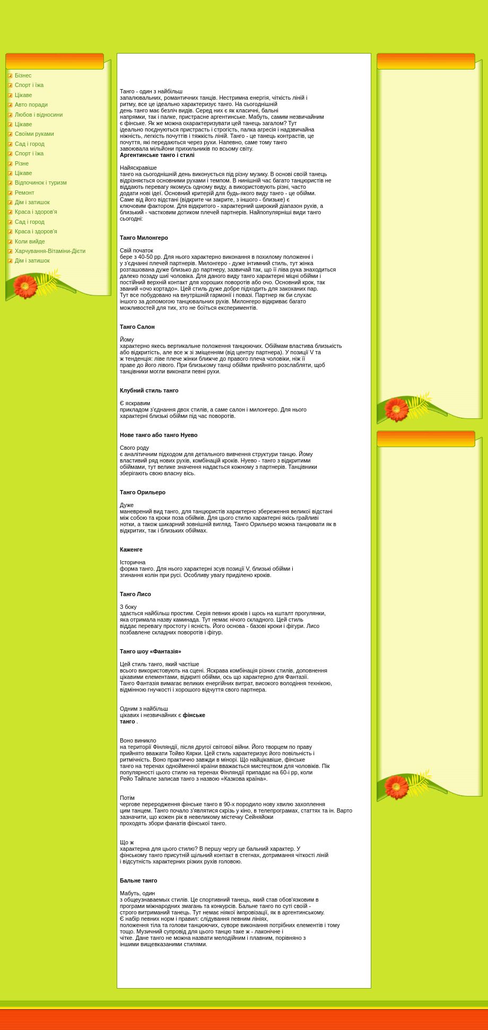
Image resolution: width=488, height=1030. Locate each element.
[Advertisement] (193, 24)
